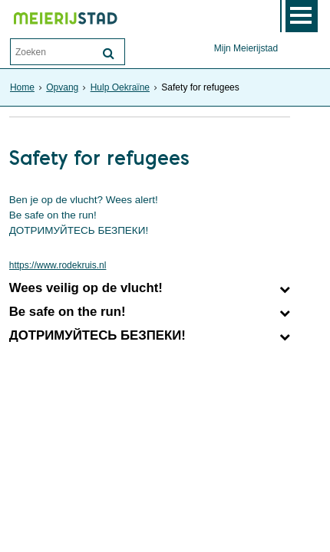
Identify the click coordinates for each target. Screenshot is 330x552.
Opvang (62, 87)
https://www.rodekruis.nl (58, 265)
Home (22, 87)
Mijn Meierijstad (246, 48)
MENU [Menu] (301, 16)
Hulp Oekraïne (120, 87)
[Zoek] (108, 53)
